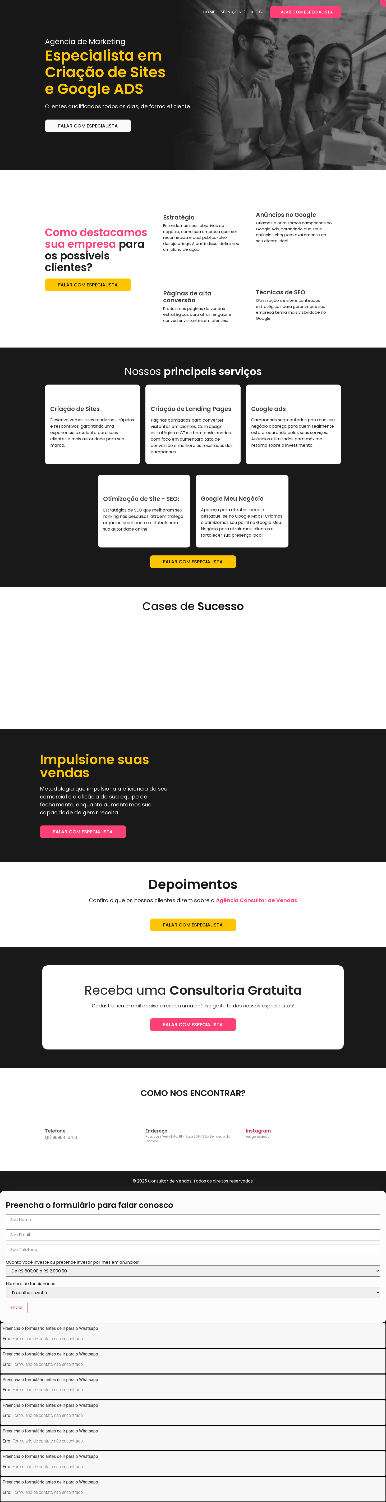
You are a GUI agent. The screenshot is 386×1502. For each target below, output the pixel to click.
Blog (256, 12)
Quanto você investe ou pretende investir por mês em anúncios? (73, 1262)
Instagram (258, 1131)
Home (209, 12)
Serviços (231, 12)
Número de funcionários (30, 1284)
